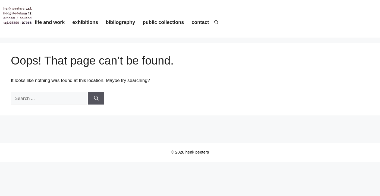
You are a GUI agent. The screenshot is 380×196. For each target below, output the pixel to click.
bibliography (120, 22)
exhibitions (85, 22)
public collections (163, 22)
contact (200, 22)
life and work (50, 22)
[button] (213, 22)
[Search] (96, 98)
